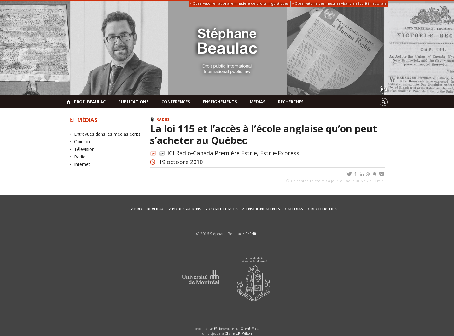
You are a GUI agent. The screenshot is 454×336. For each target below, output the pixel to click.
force (226, 329)
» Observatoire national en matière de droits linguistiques (239, 3)
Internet (82, 164)
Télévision (84, 149)
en (384, 90)
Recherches (291, 102)
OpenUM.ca (249, 329)
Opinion (82, 142)
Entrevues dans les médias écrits (107, 134)
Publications (133, 102)
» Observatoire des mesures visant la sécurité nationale (339, 3)
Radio (80, 157)
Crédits (251, 233)
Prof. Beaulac (90, 102)
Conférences (175, 102)
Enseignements (220, 102)
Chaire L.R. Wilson (238, 333)
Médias (257, 102)
